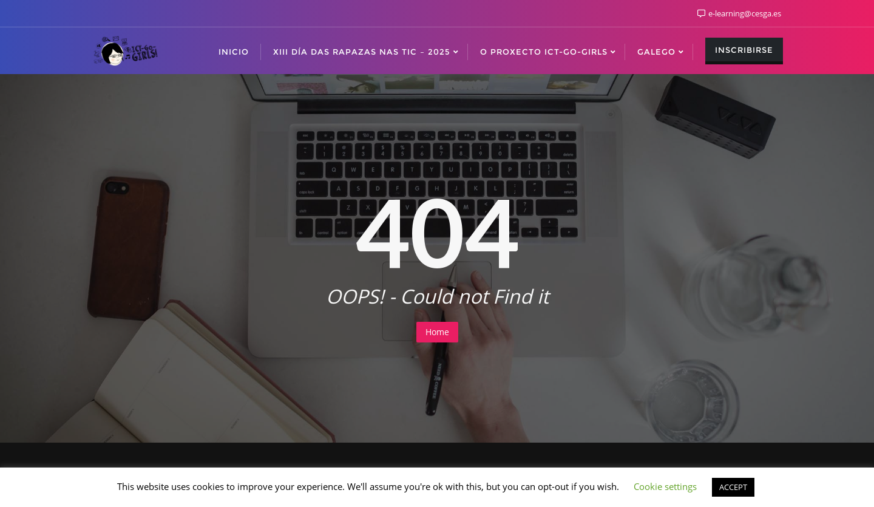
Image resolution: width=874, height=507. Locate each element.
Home (437, 332)
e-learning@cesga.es (739, 13)
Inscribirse (744, 50)
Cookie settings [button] (665, 486)
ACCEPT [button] (733, 486)
